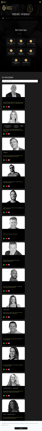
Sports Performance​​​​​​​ (31, 45)
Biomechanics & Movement (21, 46)
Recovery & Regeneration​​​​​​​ (21, 55)
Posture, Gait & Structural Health (11, 55)
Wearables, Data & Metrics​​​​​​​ (16, 65)
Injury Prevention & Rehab (11, 46)
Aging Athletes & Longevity (31, 55)
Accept (21, 428)
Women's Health (26, 64)
